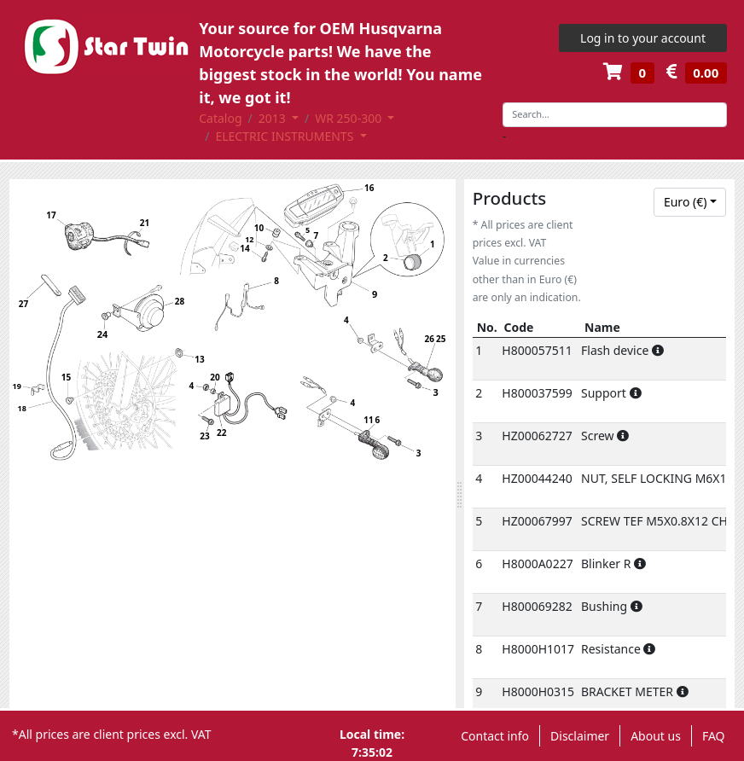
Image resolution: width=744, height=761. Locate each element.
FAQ (713, 736)
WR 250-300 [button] (350, 118)
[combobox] (690, 202)
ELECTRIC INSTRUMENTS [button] (286, 136)
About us (656, 736)
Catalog (220, 118)
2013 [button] (274, 118)
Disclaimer (579, 736)
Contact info (495, 736)
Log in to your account (643, 38)
